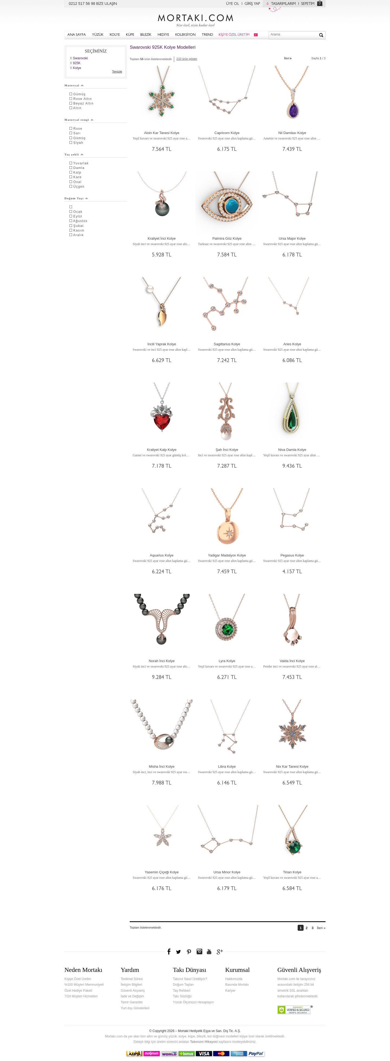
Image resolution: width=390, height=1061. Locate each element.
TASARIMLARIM (280, 4)
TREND (207, 35)
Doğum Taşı (76, 198)
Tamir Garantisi (132, 1002)
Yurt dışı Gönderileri (135, 1008)
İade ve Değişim (132, 996)
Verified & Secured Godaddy (295, 1009)
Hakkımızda (233, 979)
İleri (288, 58)
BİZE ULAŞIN (106, 4)
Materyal (74, 85)
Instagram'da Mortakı (199, 951)
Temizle (117, 71)
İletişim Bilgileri (131, 985)
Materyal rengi (79, 119)
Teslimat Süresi (132, 979)
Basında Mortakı (237, 985)
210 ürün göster (186, 58)
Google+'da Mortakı (220, 951)
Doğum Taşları (183, 985)
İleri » (321, 928)
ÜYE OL (232, 4)
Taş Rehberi (181, 990)
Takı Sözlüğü (182, 996)
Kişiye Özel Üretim (77, 979)
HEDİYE (163, 35)
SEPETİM (307, 4)
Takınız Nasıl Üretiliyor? (190, 979)
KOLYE (115, 35)
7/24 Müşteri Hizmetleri (81, 996)
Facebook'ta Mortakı (169, 951)
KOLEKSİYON (185, 35)
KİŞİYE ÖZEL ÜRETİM (234, 35)
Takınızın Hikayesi (204, 1042)
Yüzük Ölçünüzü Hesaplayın (193, 1002)
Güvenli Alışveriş (133, 990)
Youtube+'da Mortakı (209, 951)
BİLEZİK (145, 35)
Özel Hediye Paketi (78, 990)
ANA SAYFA (76, 35)
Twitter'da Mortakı (179, 951)
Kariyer (230, 990)
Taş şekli (74, 154)
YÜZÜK (97, 35)
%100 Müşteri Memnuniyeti (84, 985)
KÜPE (130, 35)
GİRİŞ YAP (252, 4)
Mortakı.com (195, 19)
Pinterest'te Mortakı (188, 951)
